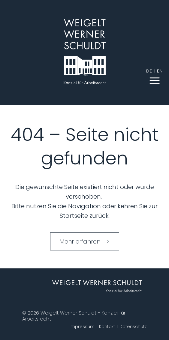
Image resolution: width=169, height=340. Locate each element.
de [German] (149, 71)
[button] (155, 80)
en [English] (160, 71)
